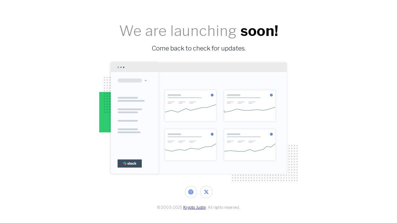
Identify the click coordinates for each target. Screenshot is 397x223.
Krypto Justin (194, 207)
